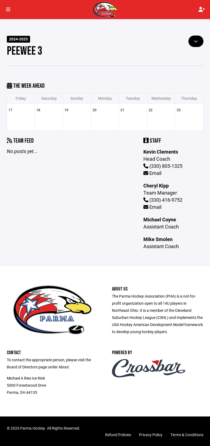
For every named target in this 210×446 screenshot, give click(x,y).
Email (152, 173)
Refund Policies (118, 434)
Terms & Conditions (186, 434)
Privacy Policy (150, 434)
